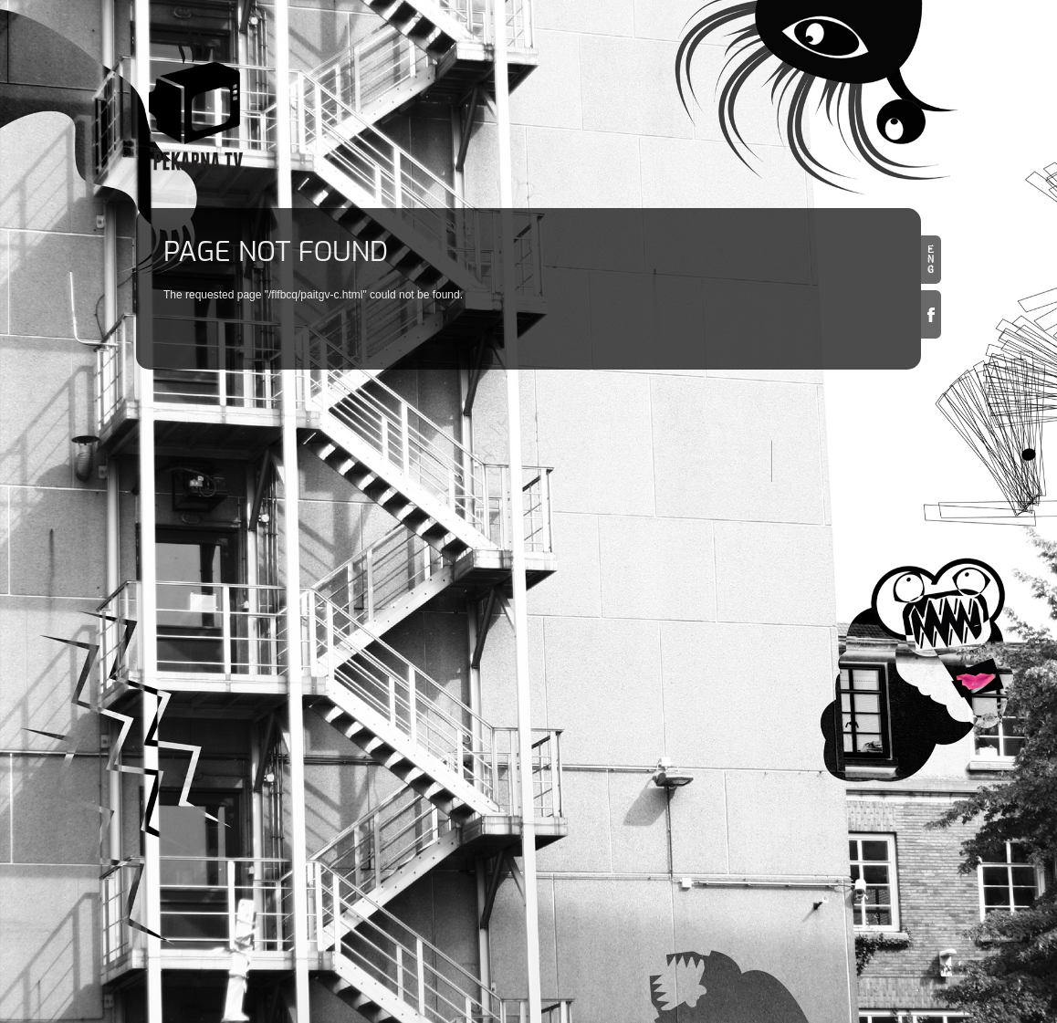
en (931, 259)
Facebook (931, 314)
